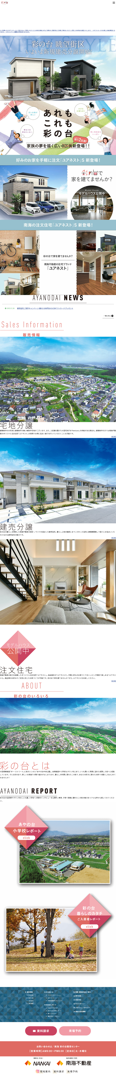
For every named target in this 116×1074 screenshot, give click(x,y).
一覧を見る (107, 316)
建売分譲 (30, 998)
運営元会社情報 (80, 1011)
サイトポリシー (80, 1004)
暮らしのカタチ (52, 1013)
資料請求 (78, 996)
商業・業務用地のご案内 (83, 992)
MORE (113, 436)
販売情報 (30, 992)
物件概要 (30, 1003)
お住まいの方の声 (53, 1008)
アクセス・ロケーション (54, 995)
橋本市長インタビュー (54, 1016)
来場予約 (78, 1000)
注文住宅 (30, 1001)
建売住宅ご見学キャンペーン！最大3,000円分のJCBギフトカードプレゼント (45, 308)
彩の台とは (49, 992)
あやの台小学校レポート (54, 1011)
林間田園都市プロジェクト (55, 1001)
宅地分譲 (30, 995)
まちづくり (51, 998)
